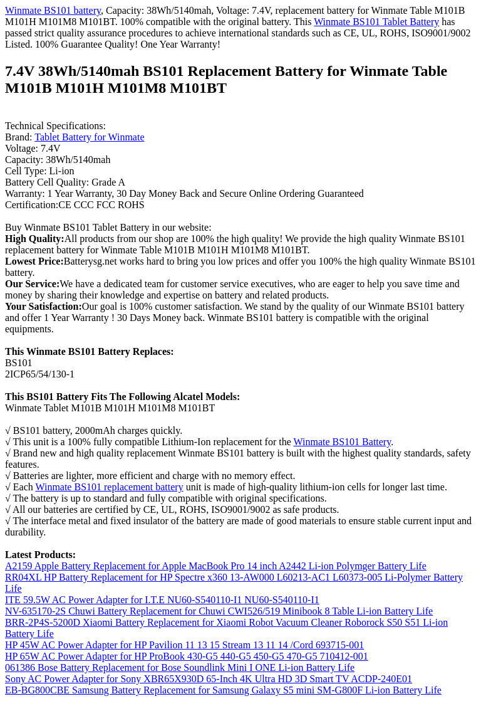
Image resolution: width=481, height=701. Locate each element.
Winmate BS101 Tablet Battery (376, 21)
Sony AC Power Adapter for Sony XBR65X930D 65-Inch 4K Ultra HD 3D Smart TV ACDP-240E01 (208, 678)
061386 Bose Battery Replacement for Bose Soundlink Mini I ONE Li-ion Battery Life (179, 667)
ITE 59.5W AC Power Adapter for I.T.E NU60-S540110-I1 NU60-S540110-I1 (162, 599)
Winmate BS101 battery (53, 10)
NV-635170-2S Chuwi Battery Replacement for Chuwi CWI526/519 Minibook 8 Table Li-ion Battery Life (219, 611)
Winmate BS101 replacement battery (109, 487)
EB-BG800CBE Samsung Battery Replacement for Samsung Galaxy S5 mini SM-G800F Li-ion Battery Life (223, 690)
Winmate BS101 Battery (342, 441)
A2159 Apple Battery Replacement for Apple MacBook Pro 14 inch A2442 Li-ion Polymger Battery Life (216, 566)
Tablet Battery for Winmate (89, 137)
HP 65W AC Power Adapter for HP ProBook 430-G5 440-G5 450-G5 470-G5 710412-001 (186, 656)
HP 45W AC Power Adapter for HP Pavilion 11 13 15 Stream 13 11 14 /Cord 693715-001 (184, 645)
